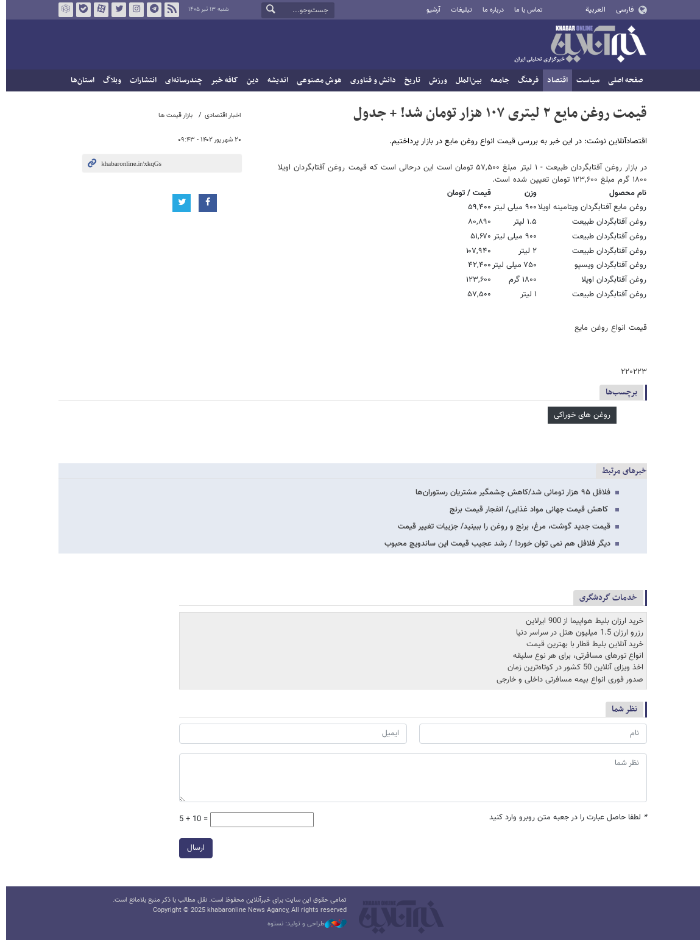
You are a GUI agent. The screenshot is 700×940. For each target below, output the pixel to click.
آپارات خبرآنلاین (98, 9)
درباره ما (490, 10)
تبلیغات (458, 10)
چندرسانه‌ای (181, 80)
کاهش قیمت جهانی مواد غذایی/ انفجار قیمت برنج (527, 510)
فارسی (622, 9)
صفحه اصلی (623, 80)
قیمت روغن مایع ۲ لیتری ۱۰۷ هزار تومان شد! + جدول (498, 113)
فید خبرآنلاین (169, 9)
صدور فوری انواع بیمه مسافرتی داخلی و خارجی (567, 680)
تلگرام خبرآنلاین (151, 9)
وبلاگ (110, 80)
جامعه (497, 80)
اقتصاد (555, 80)
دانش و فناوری (371, 80)
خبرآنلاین (578, 45)
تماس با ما (526, 10)
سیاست (585, 80)
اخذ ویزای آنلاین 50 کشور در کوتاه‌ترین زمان (573, 667)
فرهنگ (525, 80)
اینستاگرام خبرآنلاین (133, 9)
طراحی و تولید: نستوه (304, 924)
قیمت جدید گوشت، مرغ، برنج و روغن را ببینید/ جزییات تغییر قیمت (501, 527)
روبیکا (63, 9)
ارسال (193, 848)
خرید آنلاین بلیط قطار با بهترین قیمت (582, 644)
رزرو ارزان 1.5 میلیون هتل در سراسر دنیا (577, 633)
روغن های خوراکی (579, 415)
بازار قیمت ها (173, 115)
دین (250, 80)
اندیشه (275, 80)
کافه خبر (222, 80)
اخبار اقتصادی (220, 115)
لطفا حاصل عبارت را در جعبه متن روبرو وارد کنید (566, 818)
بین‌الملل (466, 80)
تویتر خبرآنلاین (116, 9)
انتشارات (140, 80)
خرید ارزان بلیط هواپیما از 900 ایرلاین (582, 621)
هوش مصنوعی (316, 80)
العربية (593, 9)
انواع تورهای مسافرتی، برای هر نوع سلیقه (576, 656)
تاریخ (410, 80)
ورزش (435, 80)
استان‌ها (80, 80)
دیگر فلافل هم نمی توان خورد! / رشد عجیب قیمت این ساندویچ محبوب (495, 544)
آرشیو (430, 10)
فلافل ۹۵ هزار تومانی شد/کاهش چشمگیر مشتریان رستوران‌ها (510, 492)
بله (80, 9)
